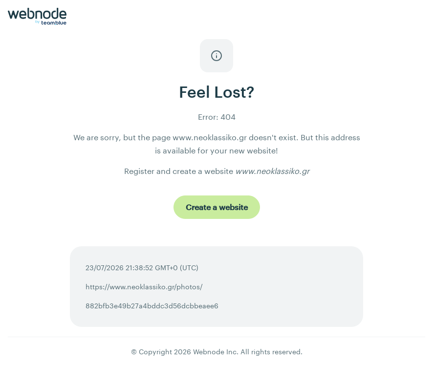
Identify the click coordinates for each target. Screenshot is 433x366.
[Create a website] (216, 207)
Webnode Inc (215, 351)
